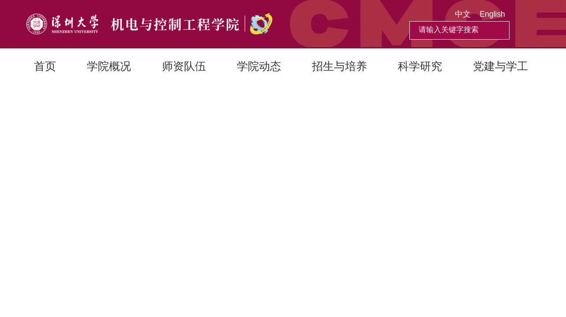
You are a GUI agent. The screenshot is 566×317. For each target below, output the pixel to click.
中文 (463, 14)
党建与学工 (500, 66)
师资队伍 (184, 66)
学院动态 (259, 66)
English (492, 14)
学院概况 (109, 66)
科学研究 (420, 66)
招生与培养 (339, 66)
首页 (45, 66)
